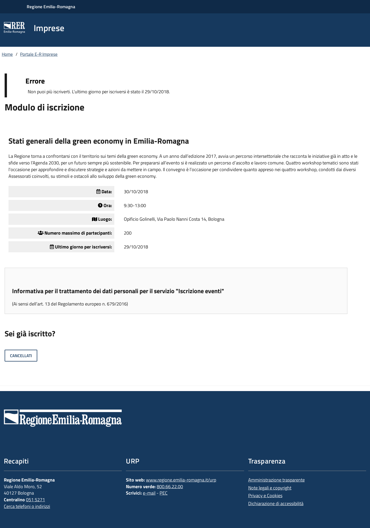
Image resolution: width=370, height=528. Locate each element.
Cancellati (21, 356)
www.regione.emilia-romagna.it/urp (181, 479)
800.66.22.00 (170, 486)
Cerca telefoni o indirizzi (27, 506)
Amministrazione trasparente (276, 479)
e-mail (149, 492)
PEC (164, 492)
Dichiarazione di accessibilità (275, 503)
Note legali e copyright (269, 487)
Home (7, 54)
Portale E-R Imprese (39, 54)
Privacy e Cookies (265, 495)
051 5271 (35, 499)
